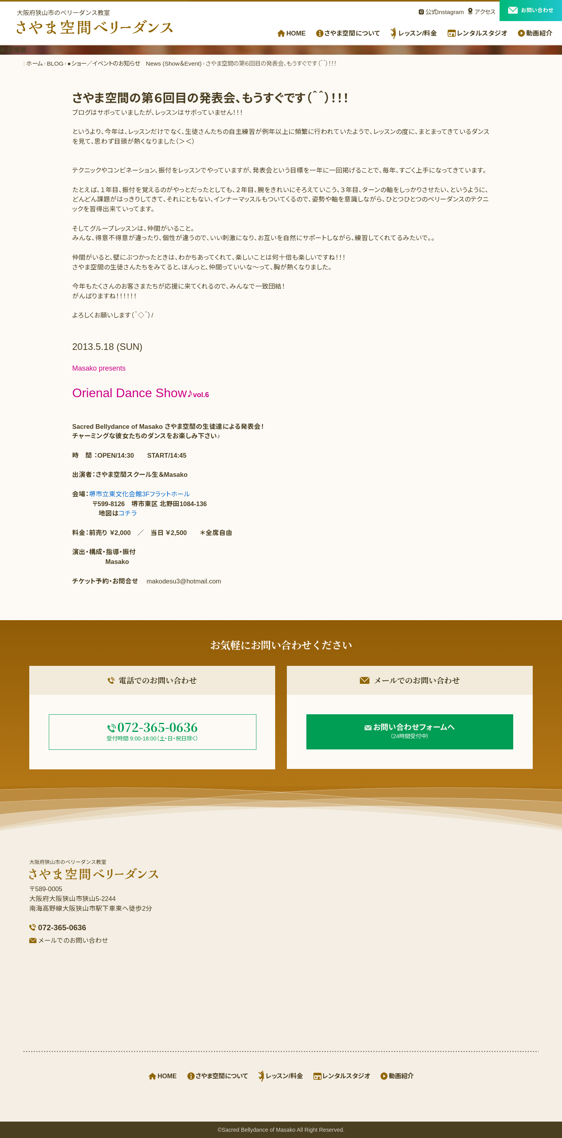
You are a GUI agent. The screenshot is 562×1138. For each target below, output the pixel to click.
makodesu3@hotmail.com (184, 581)
